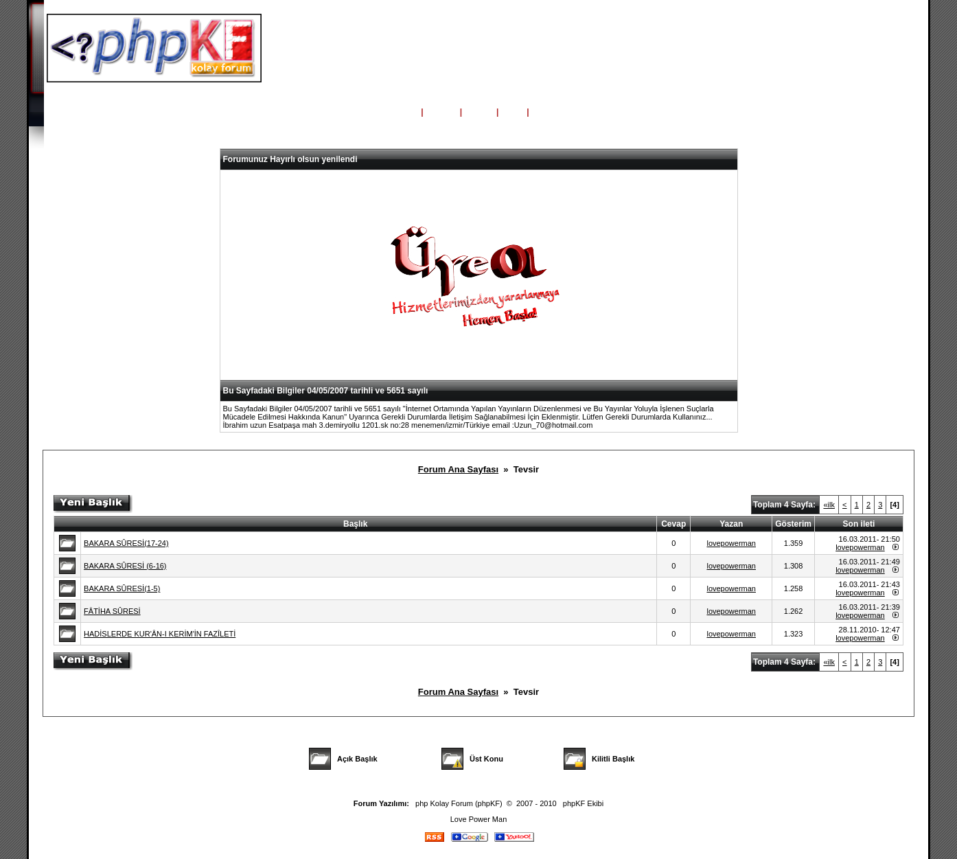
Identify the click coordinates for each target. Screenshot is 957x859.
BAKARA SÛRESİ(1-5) (122, 588)
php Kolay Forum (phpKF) (459, 803)
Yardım (441, 112)
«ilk (829, 505)
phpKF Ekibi (583, 803)
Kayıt (543, 112)
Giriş (512, 112)
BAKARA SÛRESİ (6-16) (125, 566)
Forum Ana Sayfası (458, 469)
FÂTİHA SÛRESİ (112, 611)
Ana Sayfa (396, 112)
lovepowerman (731, 543)
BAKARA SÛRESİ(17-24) (126, 543)
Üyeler (479, 112)
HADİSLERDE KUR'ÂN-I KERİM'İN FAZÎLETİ (159, 634)
